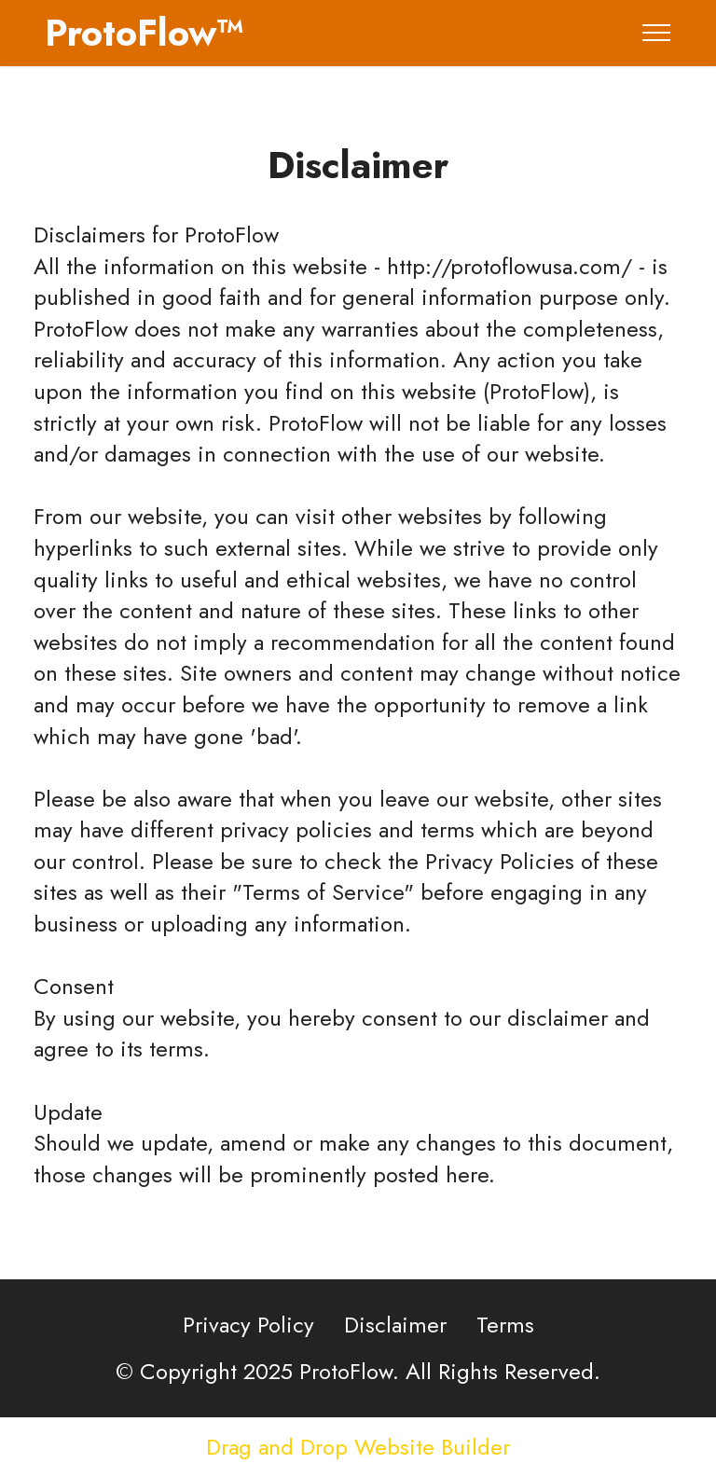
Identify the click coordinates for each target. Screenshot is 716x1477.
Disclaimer (395, 1324)
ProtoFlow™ (144, 32)
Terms (505, 1324)
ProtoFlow (232, 234)
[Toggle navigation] (656, 32)
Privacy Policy (248, 1324)
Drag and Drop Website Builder (358, 1447)
